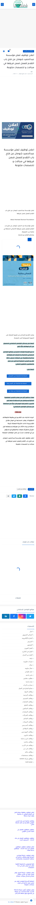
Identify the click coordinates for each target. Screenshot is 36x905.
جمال (31, 665)
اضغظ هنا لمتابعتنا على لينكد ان (18, 391)
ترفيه (31, 658)
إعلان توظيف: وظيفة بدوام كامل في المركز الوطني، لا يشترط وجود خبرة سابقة (24, 814)
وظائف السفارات (27, 712)
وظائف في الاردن (28, 51)
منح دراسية (29, 681)
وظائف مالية (29, 752)
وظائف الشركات (28, 715)
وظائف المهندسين (27, 732)
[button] (25, 496)
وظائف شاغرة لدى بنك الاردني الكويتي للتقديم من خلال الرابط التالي (24, 822)
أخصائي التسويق (28, 635)
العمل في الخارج (27, 651)
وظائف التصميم (28, 698)
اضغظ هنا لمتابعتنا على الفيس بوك (18, 383)
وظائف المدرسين (27, 725)
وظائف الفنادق (28, 718)
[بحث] (2, 4)
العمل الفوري (28, 648)
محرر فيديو (29, 675)
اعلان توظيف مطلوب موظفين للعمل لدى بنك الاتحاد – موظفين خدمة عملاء (24, 848)
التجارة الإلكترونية (27, 638)
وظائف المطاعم (28, 728)
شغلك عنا (11, 902)
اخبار (31, 631)
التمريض (30, 641)
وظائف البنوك (28, 691)
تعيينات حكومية (28, 661)
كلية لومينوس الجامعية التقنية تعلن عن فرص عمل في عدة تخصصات (25, 865)
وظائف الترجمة (28, 695)
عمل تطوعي (29, 671)
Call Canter (29, 762)
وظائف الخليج (28, 705)
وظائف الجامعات (27, 702)
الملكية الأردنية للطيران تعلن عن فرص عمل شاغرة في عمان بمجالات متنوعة (24, 883)
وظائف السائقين (28, 708)
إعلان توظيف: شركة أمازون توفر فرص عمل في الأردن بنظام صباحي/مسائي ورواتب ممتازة (24, 874)
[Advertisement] (18, 29)
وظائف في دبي (28, 748)
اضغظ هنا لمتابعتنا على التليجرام (18, 376)
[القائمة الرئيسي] (33, 4)
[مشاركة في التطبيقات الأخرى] (8, 496)
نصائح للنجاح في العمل (26, 688)
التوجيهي (30, 645)
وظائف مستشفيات (27, 755)
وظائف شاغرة (28, 742)
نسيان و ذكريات (28, 685)
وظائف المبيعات (28, 722)
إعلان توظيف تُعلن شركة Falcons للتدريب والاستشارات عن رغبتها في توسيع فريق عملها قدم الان (24, 891)
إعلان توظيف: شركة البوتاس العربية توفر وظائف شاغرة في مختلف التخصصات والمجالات (25, 857)
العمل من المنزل (27, 655)
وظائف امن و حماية (27, 738)
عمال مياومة (29, 668)
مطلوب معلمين (28, 678)
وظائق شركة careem (26, 758)
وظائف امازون (28, 735)
